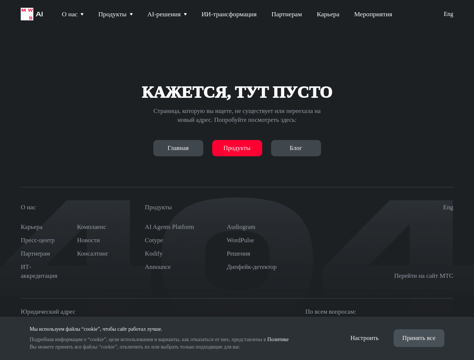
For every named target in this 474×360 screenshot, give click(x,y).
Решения (238, 253)
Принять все (419, 337)
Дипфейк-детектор (252, 266)
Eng (448, 14)
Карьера (32, 226)
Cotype (154, 240)
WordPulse (240, 240)
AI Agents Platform (169, 226)
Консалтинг (93, 253)
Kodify (154, 253)
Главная (177, 147)
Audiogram (241, 226)
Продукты (237, 147)
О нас (28, 206)
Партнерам (35, 253)
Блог (296, 147)
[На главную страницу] (32, 15)
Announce (158, 266)
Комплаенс (91, 226)
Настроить (364, 337)
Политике (278, 339)
